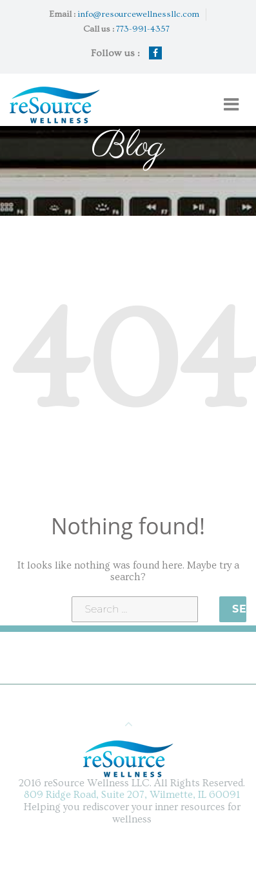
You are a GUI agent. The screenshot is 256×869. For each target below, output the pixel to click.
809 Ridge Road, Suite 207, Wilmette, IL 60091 (134, 795)
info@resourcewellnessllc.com (138, 14)
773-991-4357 (143, 29)
